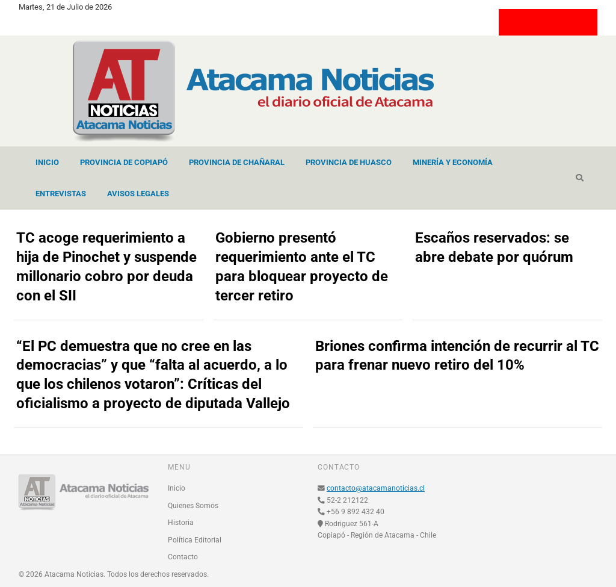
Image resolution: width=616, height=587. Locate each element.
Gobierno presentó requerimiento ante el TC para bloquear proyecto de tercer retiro (301, 266)
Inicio (47, 162)
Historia (181, 522)
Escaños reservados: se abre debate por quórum (494, 247)
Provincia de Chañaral (237, 162)
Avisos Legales (138, 193)
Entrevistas (60, 193)
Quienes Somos (193, 506)
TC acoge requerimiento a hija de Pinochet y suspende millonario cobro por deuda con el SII (106, 266)
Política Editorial (194, 540)
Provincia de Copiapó (124, 162)
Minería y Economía (453, 162)
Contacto (183, 557)
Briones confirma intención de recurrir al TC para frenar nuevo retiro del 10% (457, 356)
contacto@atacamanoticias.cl (376, 488)
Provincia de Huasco (349, 162)
